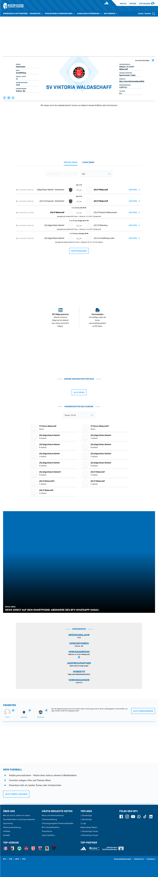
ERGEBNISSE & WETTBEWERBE (15, 14)
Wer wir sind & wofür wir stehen (16, 815)
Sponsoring (8, 823)
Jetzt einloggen (144, 3)
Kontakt (6, 835)
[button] (4, 98)
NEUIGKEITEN (36, 14)
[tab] (70, 163)
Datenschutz (139, 859)
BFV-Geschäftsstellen (50, 827)
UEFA (17, 859)
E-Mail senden (83, 666)
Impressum (151, 859)
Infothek (133, 3)
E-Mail (133, 75)
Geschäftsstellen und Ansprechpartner (19, 819)
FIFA (24, 859)
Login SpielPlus (48, 835)
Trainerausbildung (49, 819)
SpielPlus (123, 3)
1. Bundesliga (86, 815)
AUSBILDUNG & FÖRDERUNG (89, 14)
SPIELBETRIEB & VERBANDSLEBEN (60, 14)
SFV (4, 859)
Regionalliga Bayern (88, 827)
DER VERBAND (111, 14)
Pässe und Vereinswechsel (53, 815)
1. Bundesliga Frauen (89, 831)
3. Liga (83, 823)
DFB (10, 859)
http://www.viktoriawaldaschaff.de (131, 81)
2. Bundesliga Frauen (89, 835)
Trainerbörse (47, 831)
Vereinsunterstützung (12, 827)
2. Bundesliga (86, 819)
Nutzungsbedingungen (122, 859)
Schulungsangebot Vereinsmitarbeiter (57, 823)
